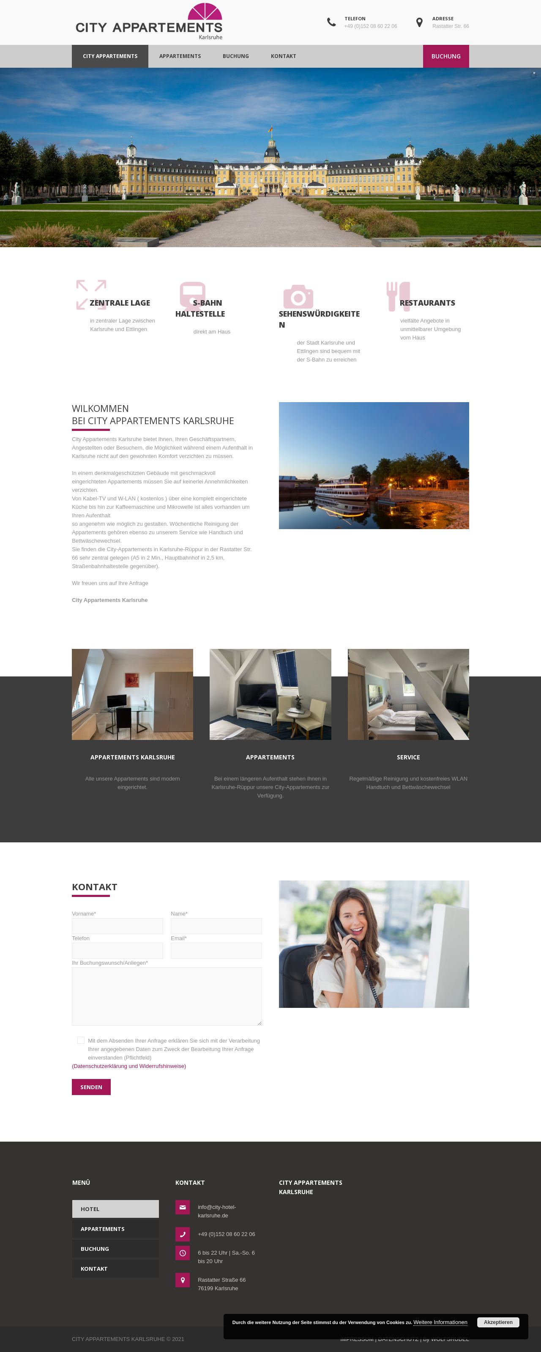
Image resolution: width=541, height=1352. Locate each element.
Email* (216, 944)
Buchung (95, 1249)
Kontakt (94, 1268)
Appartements (103, 1229)
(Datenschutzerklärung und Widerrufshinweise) (129, 1066)
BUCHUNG (446, 56)
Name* (216, 920)
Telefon (117, 944)
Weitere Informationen (440, 1322)
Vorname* (117, 920)
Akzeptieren (498, 1322)
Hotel (90, 1209)
